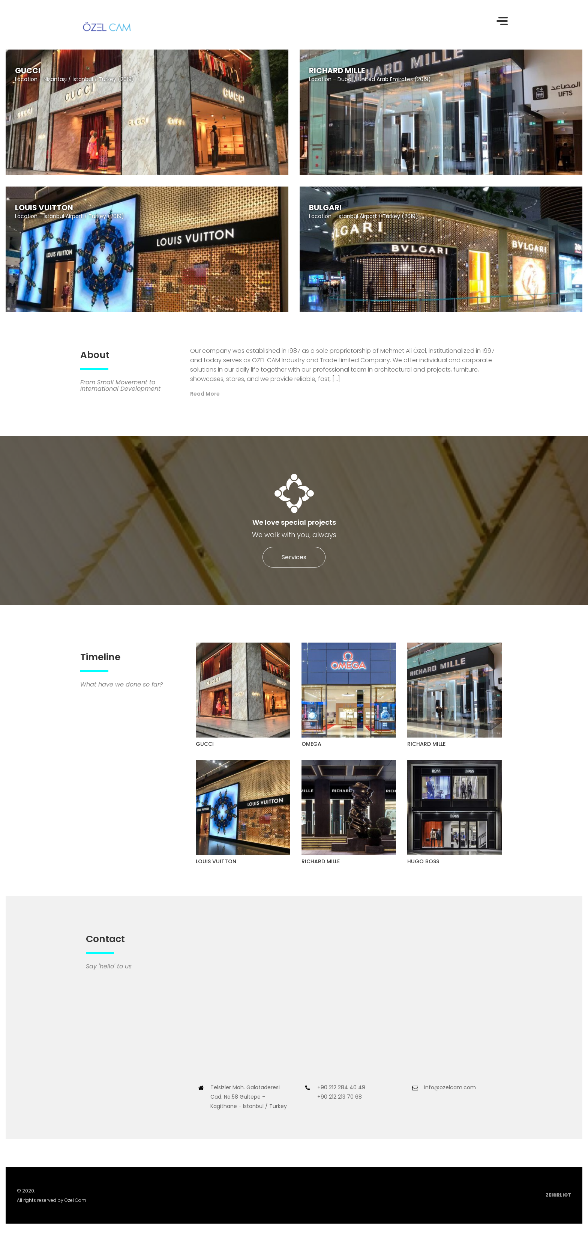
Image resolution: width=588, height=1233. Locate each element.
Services (294, 557)
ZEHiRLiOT (558, 1195)
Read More (205, 393)
